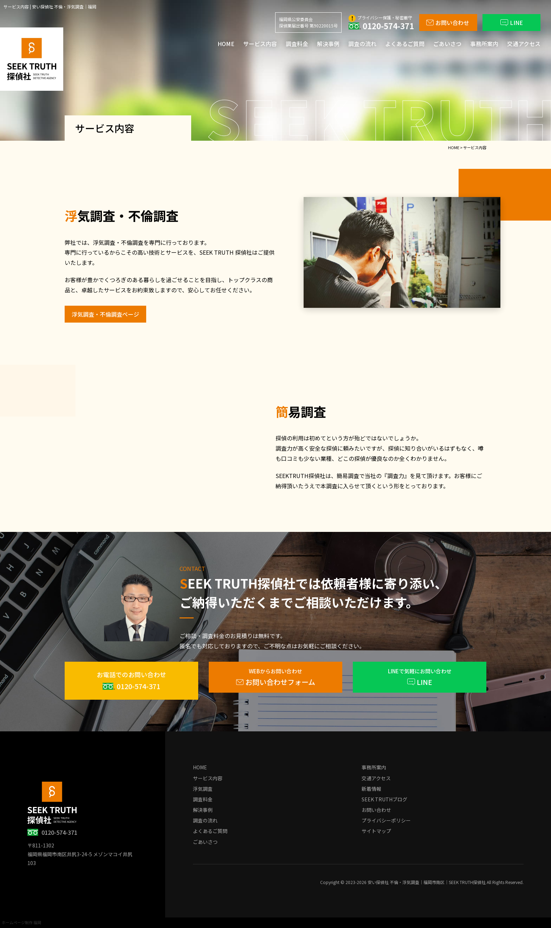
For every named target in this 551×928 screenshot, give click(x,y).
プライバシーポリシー (386, 820)
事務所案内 (484, 43)
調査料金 (297, 43)
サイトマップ (376, 830)
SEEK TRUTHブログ (384, 799)
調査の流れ (362, 43)
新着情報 (371, 788)
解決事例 (328, 43)
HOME (226, 43)
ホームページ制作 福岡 (21, 922)
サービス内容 (260, 43)
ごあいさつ (447, 43)
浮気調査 (203, 788)
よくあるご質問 (404, 43)
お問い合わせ (376, 809)
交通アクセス (523, 43)
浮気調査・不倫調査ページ (105, 314)
